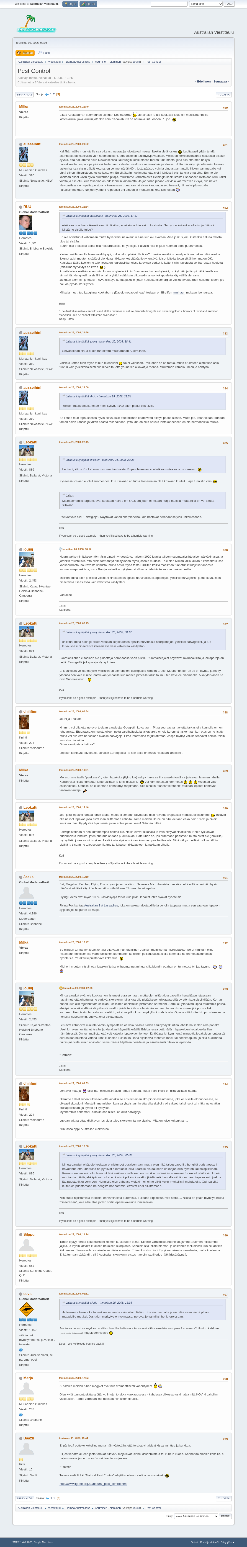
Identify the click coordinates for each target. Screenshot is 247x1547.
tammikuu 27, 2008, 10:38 (73, 1146)
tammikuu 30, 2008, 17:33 (73, 1378)
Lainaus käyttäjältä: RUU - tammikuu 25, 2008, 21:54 (98, 396)
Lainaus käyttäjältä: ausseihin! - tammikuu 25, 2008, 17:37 (102, 215)
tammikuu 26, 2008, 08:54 (73, 711)
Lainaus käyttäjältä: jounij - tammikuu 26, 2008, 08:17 (98, 632)
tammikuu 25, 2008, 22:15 (73, 442)
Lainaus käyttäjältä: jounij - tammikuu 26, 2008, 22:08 (98, 1155)
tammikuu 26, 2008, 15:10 (73, 876)
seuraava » (221, 81)
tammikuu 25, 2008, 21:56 (73, 332)
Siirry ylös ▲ (227, 1542)
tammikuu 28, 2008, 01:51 (73, 1293)
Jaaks (28, 877)
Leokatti (30, 442)
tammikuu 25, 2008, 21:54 (73, 206)
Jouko (136, 61)
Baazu (28, 1438)
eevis (28, 1294)
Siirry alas (24, 94)
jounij (28, 549)
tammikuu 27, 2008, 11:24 (73, 1234)
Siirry (169, 1516)
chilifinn (30, 711)
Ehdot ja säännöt (209, 1542)
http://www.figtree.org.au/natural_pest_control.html (93, 1483)
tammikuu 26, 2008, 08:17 (76, 549)
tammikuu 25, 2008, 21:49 (73, 106)
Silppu (29, 1234)
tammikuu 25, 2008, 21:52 (73, 144)
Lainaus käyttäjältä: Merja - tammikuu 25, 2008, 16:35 (99, 1302)
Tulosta (224, 94)
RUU (27, 207)
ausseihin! (32, 144)
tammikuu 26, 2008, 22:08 (77, 988)
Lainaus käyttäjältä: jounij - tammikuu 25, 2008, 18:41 (98, 341)
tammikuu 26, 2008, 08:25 (73, 623)
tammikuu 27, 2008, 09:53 (73, 1083)
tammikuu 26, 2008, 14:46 (73, 807)
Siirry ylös (25, 1498)
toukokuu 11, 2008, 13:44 (73, 1438)
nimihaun (179, 292)
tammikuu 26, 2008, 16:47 (73, 942)
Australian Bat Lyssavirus (101, 905)
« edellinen (203, 81)
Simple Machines (43, 1542)
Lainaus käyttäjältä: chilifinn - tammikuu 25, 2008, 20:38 (100, 459)
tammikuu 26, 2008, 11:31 (73, 770)
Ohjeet (194, 1542)
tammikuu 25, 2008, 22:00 (73, 387)
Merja (28, 1378)
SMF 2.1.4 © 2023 (22, 1542)
